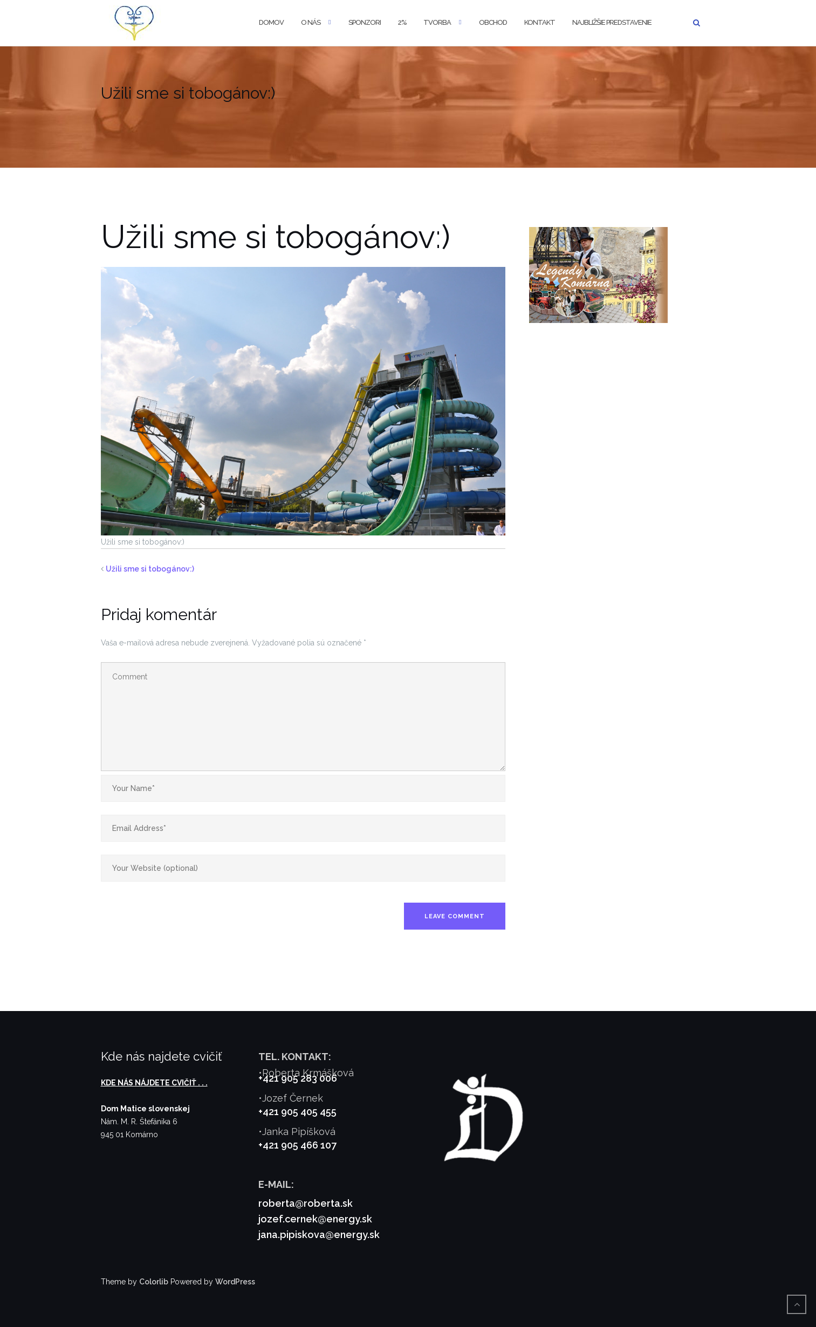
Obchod (493, 22)
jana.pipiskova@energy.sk (319, 1234)
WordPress (235, 1281)
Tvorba (437, 22)
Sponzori (364, 22)
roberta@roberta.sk (305, 1203)
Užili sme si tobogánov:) (150, 569)
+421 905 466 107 (297, 1145)
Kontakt (539, 22)
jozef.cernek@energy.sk (315, 1219)
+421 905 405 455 (297, 1111)
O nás (310, 22)
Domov (271, 22)
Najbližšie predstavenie (612, 22)
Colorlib (153, 1281)
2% (402, 22)
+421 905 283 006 (297, 1078)
